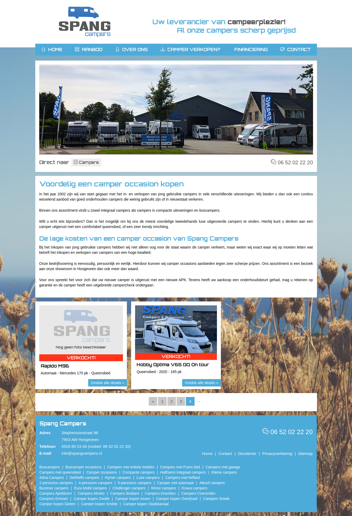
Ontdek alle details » (107, 383)
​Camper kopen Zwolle (92, 499)
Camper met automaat (175, 483)
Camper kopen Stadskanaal (146, 504)
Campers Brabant (124, 493)
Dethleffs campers (84, 477)
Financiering (251, 49)
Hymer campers (118, 477)
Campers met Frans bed (180, 467)
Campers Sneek (216, 499)
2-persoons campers (56, 483)
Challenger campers (128, 488)
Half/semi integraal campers (183, 472)
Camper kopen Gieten (57, 504)
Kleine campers (224, 472)
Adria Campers (51, 477)
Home (207, 453)
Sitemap (305, 453)
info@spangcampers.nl (82, 453)
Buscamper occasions (84, 467)
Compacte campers (138, 472)
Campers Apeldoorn (55, 493)
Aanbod (88, 49)
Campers (86, 162)
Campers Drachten (160, 493)
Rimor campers (163, 488)
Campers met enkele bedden (131, 467)
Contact (295, 49)
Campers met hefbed (182, 477)
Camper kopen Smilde (99, 504)
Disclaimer (247, 453)
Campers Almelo (91, 493)
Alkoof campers (212, 483)
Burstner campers (53, 488)
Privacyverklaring (277, 453)
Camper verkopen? (190, 49)
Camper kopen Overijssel (176, 499)
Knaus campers (194, 488)
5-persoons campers (135, 483)
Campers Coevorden (198, 493)
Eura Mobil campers (90, 488)
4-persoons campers (95, 483)
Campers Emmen (53, 499)
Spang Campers (85, 22)
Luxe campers (148, 477)
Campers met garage (223, 467)
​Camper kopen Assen (132, 499)
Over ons (131, 49)
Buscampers (49, 467)
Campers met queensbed (60, 472)
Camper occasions (101, 472)
